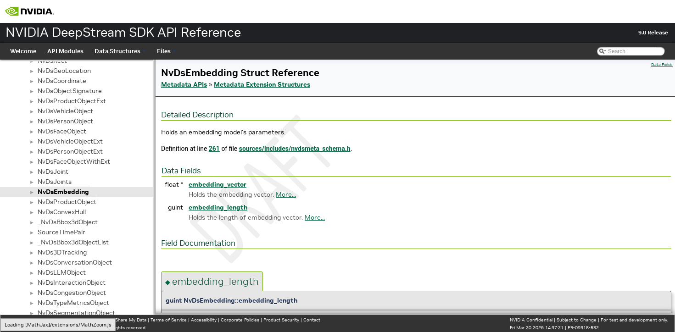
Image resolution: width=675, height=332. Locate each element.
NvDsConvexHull (62, 212)
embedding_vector (217, 184)
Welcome (23, 51)
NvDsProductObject (67, 202)
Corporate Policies (240, 320)
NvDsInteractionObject (72, 282)
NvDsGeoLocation (64, 70)
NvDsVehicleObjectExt (70, 141)
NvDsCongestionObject (72, 292)
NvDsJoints (55, 181)
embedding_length (218, 207)
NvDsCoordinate (62, 81)
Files (166, 51)
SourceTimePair (61, 232)
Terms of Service (169, 320)
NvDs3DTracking (62, 252)
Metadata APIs (184, 84)
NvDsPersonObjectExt (70, 151)
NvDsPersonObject (65, 121)
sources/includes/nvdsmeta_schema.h (295, 148)
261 (214, 148)
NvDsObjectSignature (70, 91)
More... (286, 194)
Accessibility (204, 320)
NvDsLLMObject (62, 272)
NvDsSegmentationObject (76, 313)
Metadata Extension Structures (262, 84)
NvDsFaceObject (62, 131)
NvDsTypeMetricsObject (73, 303)
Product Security (281, 320)
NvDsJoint (53, 171)
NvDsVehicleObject (65, 111)
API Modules (65, 51)
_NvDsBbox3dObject (68, 222)
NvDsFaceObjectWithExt (74, 161)
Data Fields (662, 64)
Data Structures (120, 51)
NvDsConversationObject (75, 262)
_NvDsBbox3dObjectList (73, 242)
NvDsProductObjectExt (72, 101)
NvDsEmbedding (63, 192)
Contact (311, 320)
